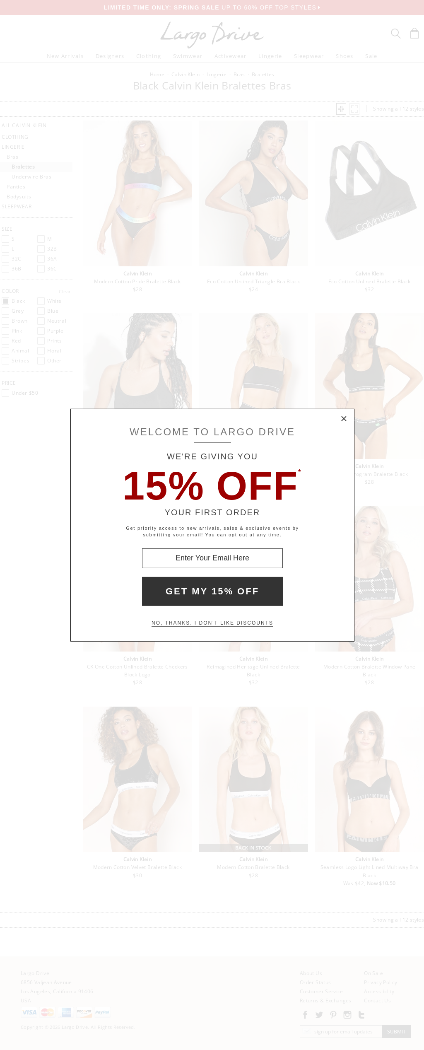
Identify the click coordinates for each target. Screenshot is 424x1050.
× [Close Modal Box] (344, 419)
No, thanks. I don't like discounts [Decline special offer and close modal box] (212, 623)
